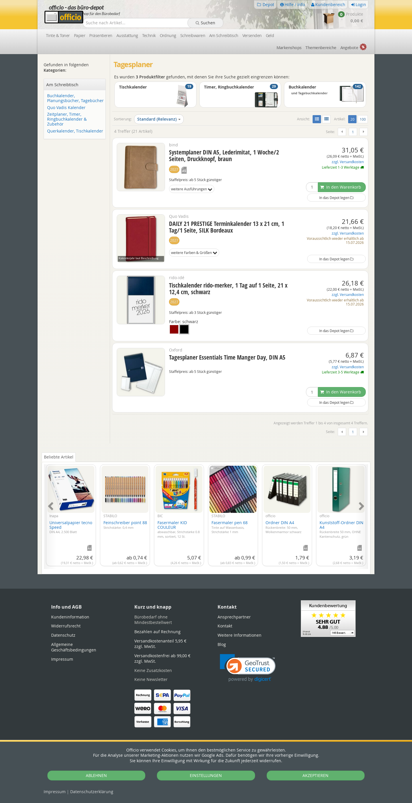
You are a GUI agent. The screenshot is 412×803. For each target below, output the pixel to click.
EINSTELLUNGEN (206, 775)
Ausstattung (127, 35)
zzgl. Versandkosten (348, 162)
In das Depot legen (336, 197)
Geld (270, 35)
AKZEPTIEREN (315, 775)
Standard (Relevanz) (159, 119)
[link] (248, 668)
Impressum (55, 791)
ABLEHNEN (96, 775)
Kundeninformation (70, 617)
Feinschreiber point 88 (125, 525)
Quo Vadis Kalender (66, 107)
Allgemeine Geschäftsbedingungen (73, 647)
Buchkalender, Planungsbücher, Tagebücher (75, 98)
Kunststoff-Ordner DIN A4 (341, 529)
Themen (320, 47)
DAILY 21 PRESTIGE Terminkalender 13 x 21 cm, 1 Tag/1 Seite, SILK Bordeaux (226, 227)
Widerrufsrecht (66, 626)
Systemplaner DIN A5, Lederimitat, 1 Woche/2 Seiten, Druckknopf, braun (224, 155)
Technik (149, 35)
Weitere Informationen (239, 635)
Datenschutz (91, 791)
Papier (80, 35)
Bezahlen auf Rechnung (157, 631)
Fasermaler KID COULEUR (178, 529)
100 (363, 119)
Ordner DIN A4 (283, 527)
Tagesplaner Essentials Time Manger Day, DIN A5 (227, 357)
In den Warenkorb (340, 187)
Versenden (252, 35)
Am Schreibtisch (223, 35)
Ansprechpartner (234, 617)
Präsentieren (100, 35)
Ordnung (168, 35)
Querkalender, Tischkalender (75, 131)
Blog (222, 644)
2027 (174, 169)
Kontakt (225, 626)
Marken (289, 47)
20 (353, 118)
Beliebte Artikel (58, 457)
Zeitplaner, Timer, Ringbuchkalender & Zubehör (67, 119)
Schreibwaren (192, 35)
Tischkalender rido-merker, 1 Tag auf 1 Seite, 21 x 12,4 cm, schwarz (228, 288)
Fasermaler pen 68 (229, 527)
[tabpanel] (206, 513)
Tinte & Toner (58, 35)
